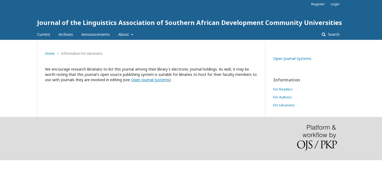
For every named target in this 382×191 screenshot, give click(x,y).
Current (43, 34)
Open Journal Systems (150, 79)
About (124, 34)
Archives (66, 34)
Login (335, 4)
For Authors (282, 97)
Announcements (95, 34)
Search (333, 34)
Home (50, 53)
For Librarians (284, 105)
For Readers (283, 89)
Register (318, 4)
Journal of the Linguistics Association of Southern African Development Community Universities (189, 22)
